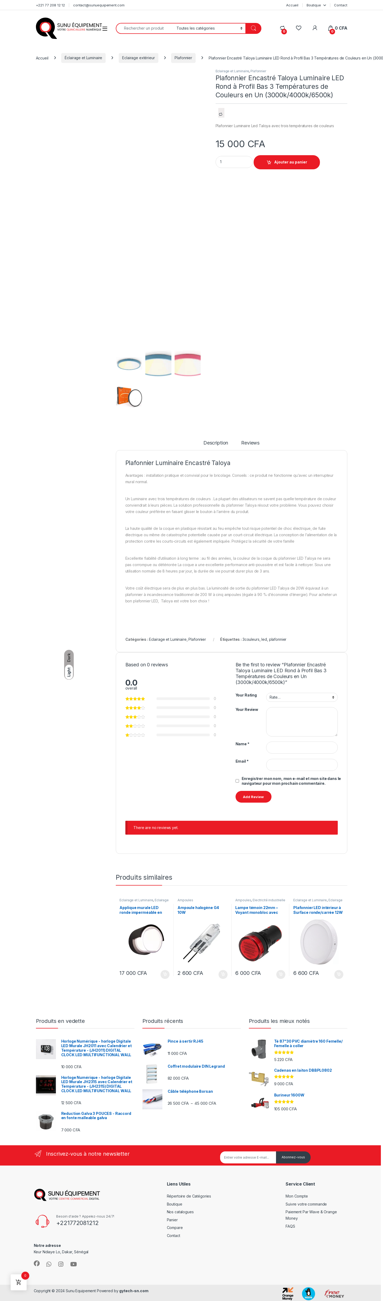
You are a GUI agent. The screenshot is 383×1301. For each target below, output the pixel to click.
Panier (172, 1220)
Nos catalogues (180, 1212)
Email (242, 761)
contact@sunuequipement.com (98, 5)
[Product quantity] (234, 162)
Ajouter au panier (290, 162)
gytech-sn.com (133, 1290)
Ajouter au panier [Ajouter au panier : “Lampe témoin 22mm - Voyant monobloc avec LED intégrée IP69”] (280, 974)
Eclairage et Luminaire (232, 71)
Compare (175, 1227)
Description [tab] (215, 443)
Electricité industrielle (269, 900)
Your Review (247, 709)
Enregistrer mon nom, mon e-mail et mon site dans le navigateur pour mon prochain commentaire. (291, 781)
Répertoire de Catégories (189, 1196)
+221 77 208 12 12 (50, 5)
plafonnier (278, 639)
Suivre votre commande (306, 1204)
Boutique (314, 5)
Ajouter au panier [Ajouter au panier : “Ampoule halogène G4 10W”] (223, 974)
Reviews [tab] (250, 443)
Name (242, 744)
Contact (340, 5)
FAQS (290, 1226)
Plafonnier (183, 57)
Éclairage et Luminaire (83, 57)
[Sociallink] (37, 1263)
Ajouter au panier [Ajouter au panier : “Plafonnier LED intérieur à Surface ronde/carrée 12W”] (338, 974)
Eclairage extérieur (138, 57)
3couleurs (251, 639)
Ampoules (185, 900)
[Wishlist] (298, 28)
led (264, 639)
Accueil (292, 5)
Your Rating (246, 695)
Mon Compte (297, 1196)
